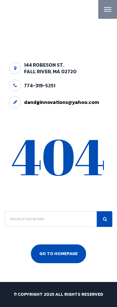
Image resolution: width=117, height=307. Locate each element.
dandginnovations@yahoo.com (61, 102)
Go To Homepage (58, 253)
